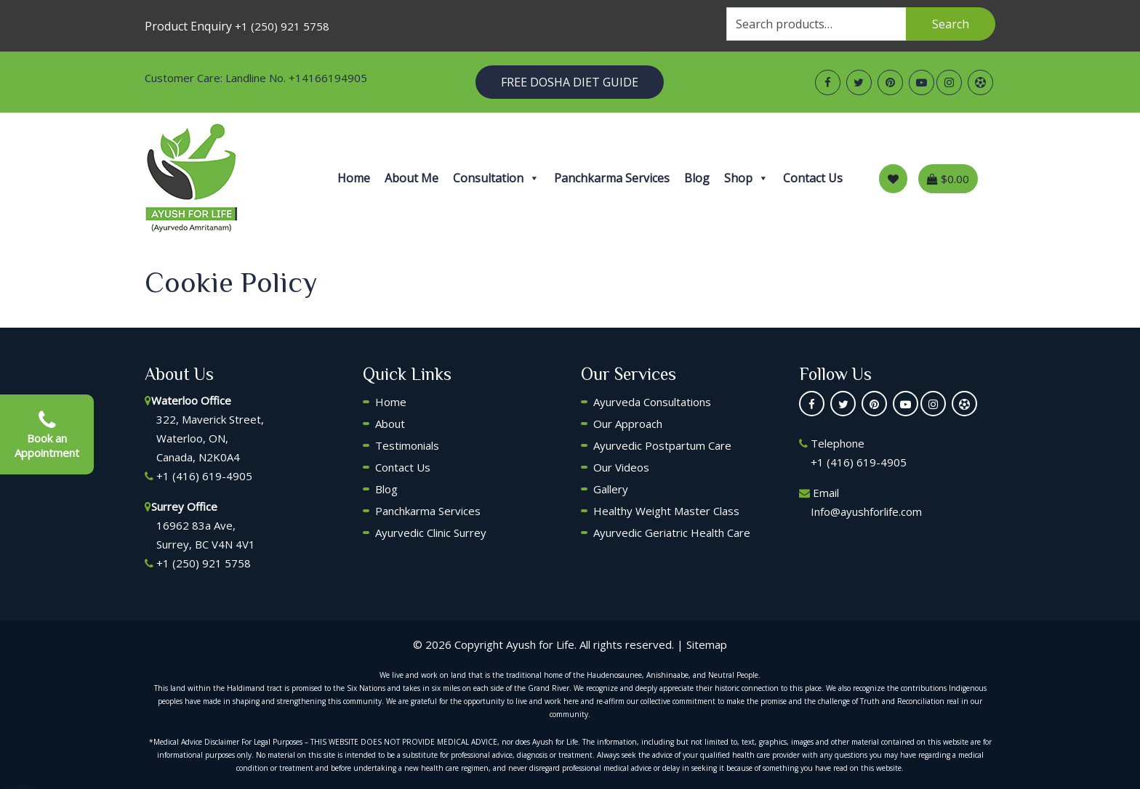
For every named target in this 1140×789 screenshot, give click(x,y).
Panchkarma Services (612, 178)
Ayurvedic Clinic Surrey (430, 532)
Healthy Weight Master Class (666, 510)
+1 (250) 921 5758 (282, 26)
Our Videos (621, 467)
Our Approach (627, 423)
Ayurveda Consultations (652, 401)
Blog (697, 178)
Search (950, 24)
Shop (746, 178)
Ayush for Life (540, 644)
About (390, 423)
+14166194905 (328, 77)
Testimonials (407, 445)
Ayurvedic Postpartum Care (662, 445)
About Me (411, 178)
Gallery (610, 489)
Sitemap (706, 644)
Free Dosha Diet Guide (569, 82)
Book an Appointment (47, 434)
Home (353, 178)
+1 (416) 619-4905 (204, 476)
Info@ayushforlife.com (866, 511)
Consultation (496, 178)
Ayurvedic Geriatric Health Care (671, 532)
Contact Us (813, 178)
